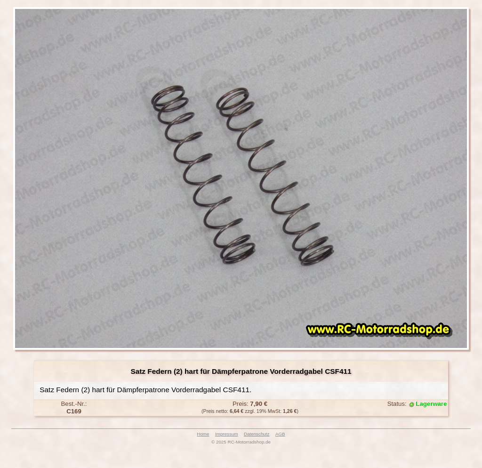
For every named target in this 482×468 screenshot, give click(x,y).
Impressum (226, 433)
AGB (280, 433)
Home (203, 433)
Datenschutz (256, 433)
